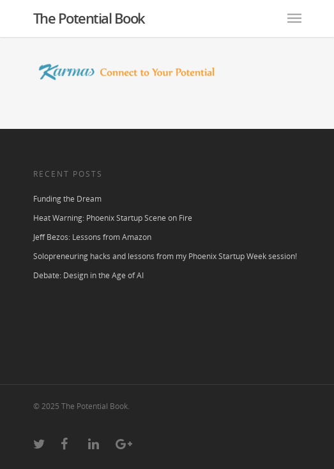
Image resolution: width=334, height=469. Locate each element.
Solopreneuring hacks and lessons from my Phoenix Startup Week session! (165, 256)
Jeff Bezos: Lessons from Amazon (92, 237)
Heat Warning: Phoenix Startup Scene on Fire (112, 217)
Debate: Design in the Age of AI (88, 275)
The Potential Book (89, 18)
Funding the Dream (67, 198)
